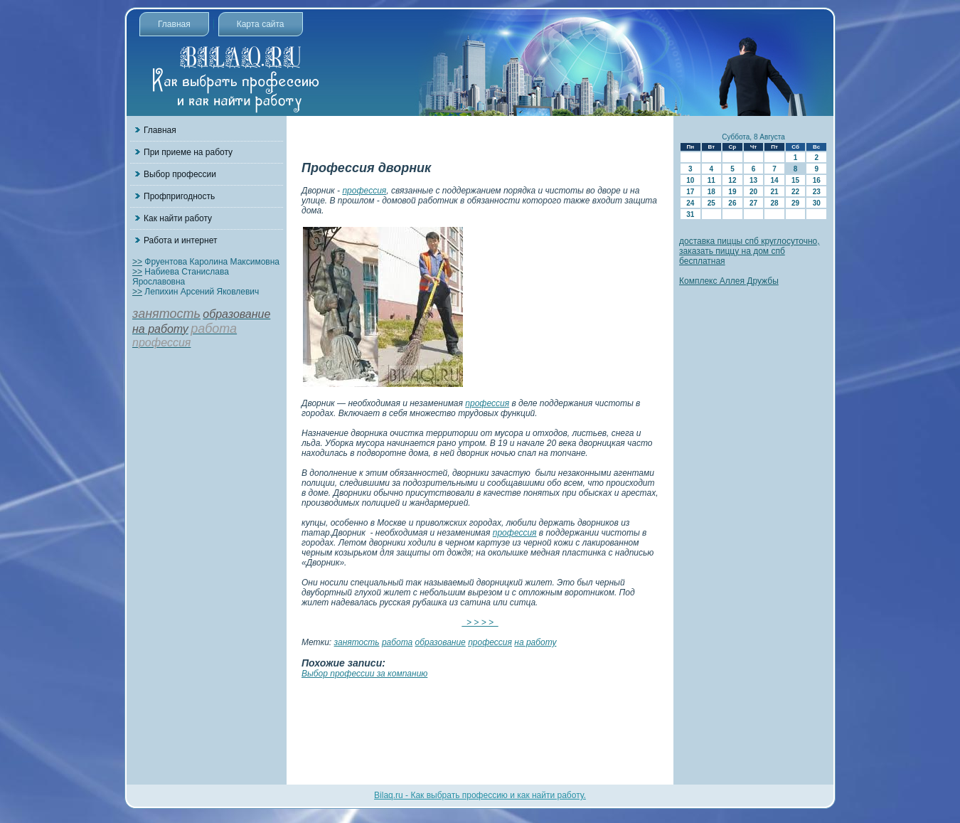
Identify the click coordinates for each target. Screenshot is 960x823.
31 (690, 214)
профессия (364, 191)
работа (397, 642)
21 (774, 192)
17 (690, 192)
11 (711, 180)
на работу (535, 642)
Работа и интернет (180, 240)
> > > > (480, 622)
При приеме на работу (188, 152)
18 (711, 192)
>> (137, 262)
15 (795, 180)
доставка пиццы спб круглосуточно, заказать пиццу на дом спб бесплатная (749, 251)
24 (690, 203)
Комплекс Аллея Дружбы (729, 281)
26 (732, 203)
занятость (357, 642)
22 (795, 192)
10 (690, 180)
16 (817, 180)
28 (774, 203)
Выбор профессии (180, 174)
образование (440, 642)
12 (732, 180)
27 (753, 203)
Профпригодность (179, 196)
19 (732, 192)
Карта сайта (260, 24)
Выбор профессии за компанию (364, 674)
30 (817, 203)
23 (817, 192)
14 (774, 180)
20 (753, 192)
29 (795, 203)
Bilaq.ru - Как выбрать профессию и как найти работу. (480, 795)
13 (753, 180)
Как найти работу (178, 218)
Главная (174, 24)
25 (711, 203)
